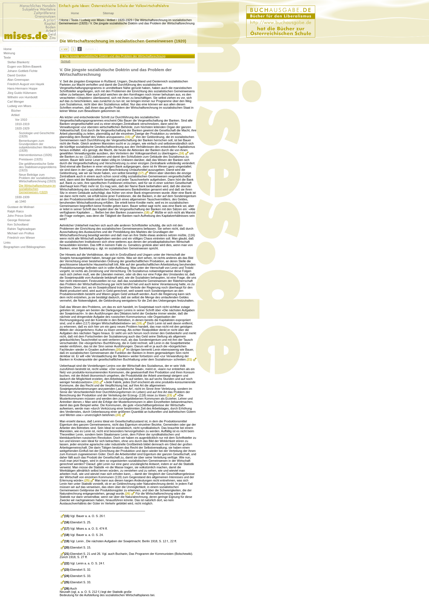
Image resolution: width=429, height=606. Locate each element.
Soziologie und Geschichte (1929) (36, 134)
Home (75, 13)
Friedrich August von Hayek (25, 84)
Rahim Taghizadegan (21, 228)
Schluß (65, 61)
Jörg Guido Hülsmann (21, 92)
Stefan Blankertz (18, 62)
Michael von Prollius (20, 233)
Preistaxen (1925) (31, 159)
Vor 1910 (21, 119)
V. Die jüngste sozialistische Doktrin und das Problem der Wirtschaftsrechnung (142, 23)
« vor (64, 49)
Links (7, 242)
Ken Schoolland (17, 224)
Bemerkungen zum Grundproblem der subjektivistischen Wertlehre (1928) (37, 145)
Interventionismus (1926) (35, 155)
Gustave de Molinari (20, 207)
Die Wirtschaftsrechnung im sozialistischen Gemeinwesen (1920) (37, 189)
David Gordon (16, 75)
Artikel (111, 20)
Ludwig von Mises (93, 20)
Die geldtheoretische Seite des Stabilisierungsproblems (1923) (38, 167)
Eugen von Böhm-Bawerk (24, 66)
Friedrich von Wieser (21, 237)
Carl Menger (15, 101)
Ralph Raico (15, 211)
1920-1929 (125, 20)
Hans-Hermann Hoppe (22, 88)
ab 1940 (20, 201)
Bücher (16, 110)
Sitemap (108, 13)
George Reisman (18, 220)
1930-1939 (22, 197)
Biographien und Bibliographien (24, 247)
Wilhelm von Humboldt (22, 97)
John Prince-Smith (19, 215)
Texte (74, 20)
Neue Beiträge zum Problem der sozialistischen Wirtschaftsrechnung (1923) (37, 178)
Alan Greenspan (18, 79)
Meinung (9, 53)
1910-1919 (22, 124)
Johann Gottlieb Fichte (22, 71)
